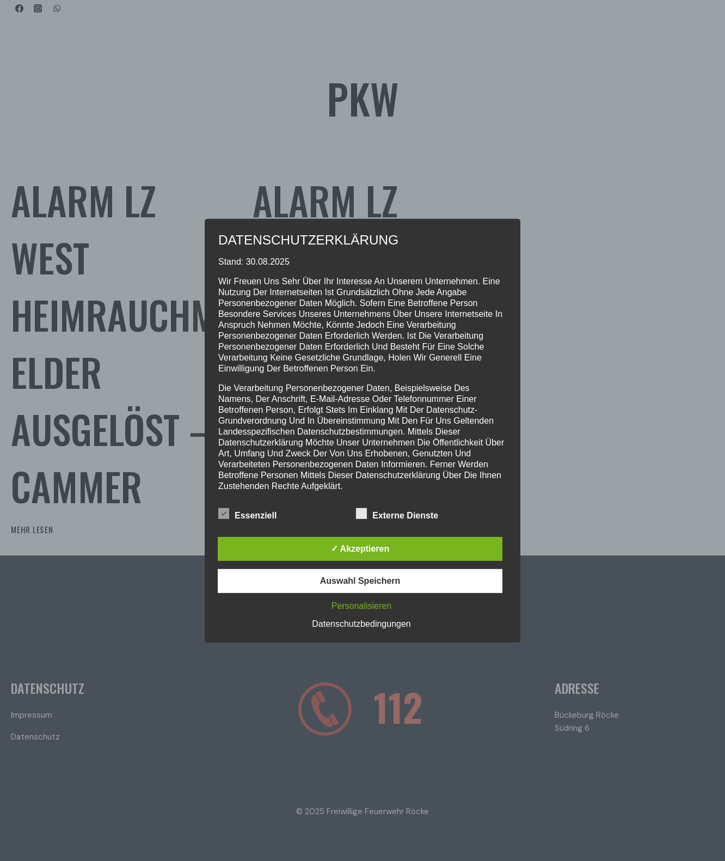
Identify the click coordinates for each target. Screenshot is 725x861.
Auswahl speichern (360, 580)
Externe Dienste (397, 513)
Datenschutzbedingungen (361, 623)
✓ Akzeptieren (360, 548)
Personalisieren (361, 605)
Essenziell (247, 513)
